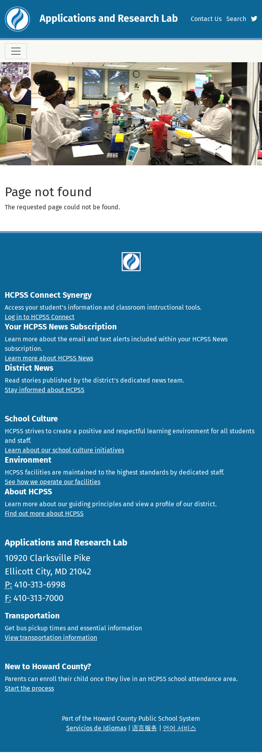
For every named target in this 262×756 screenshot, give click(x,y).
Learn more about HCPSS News (49, 358)
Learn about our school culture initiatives (64, 450)
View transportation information (51, 637)
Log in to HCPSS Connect (40, 317)
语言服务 (144, 728)
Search (236, 19)
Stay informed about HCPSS (44, 390)
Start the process (29, 688)
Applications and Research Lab (109, 19)
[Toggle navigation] (16, 51)
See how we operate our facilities (52, 482)
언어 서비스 (179, 728)
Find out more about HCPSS (44, 513)
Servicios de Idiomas (96, 728)
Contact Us (206, 19)
